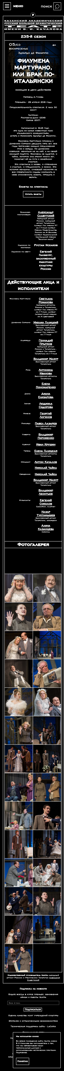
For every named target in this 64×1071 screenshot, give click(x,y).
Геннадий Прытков (46, 342)
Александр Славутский (45, 214)
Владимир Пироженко (46, 436)
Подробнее (21, 1052)
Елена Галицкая (45, 451)
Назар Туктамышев (46, 513)
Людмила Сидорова (46, 405)
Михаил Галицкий (45, 322)
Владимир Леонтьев (45, 492)
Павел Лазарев (46, 423)
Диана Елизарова (45, 395)
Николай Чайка (46, 468)
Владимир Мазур (45, 359)
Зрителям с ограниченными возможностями (33, 1021)
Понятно (22, 1061)
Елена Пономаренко (46, 385)
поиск (46, 6)
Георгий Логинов (46, 415)
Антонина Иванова (46, 371)
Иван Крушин (45, 444)
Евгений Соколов (45, 502)
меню (18, 6)
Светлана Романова (46, 300)
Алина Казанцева (46, 527)
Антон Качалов (46, 462)
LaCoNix (51, 1026)
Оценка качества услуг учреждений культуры (33, 1015)
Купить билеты (33, 194)
